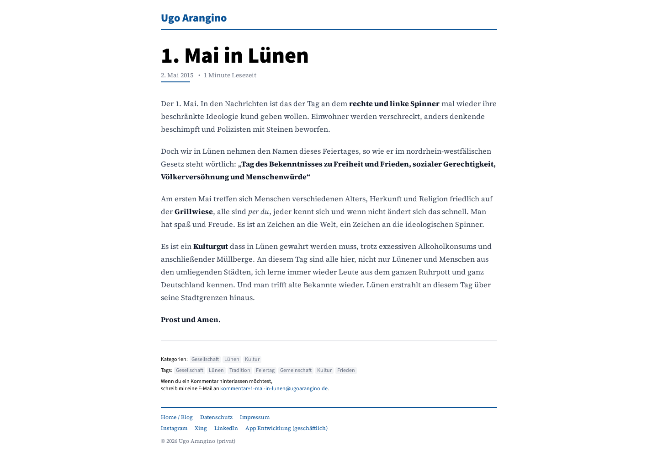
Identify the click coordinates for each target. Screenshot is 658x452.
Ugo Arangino (194, 18)
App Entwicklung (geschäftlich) (286, 428)
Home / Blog (177, 417)
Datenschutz (216, 417)
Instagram (174, 428)
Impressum (255, 417)
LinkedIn (226, 428)
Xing (201, 428)
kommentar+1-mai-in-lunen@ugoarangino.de (274, 389)
